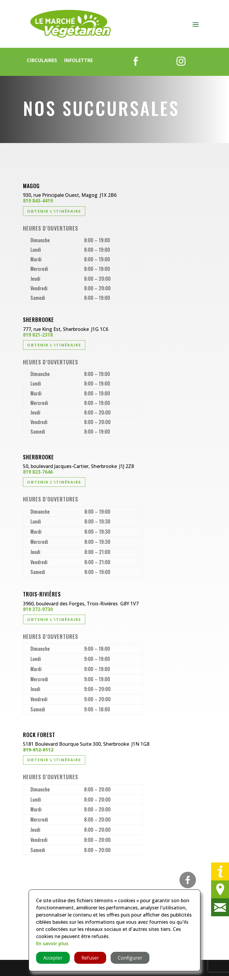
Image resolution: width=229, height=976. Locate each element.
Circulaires (42, 60)
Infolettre (78, 60)
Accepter (53, 957)
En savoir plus (52, 943)
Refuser (90, 957)
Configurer (130, 957)
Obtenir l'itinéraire (54, 211)
